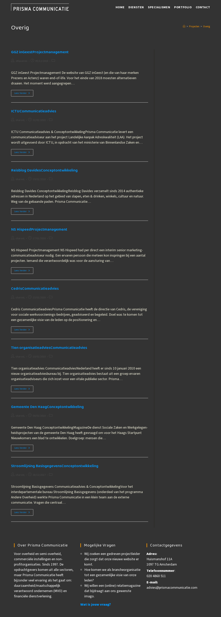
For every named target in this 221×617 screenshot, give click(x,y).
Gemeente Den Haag (47, 407)
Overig (206, 26)
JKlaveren (21, 61)
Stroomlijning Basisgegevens (54, 466)
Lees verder (23, 93)
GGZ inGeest (40, 52)
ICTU (33, 111)
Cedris (35, 288)
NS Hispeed (39, 229)
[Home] (184, 26)
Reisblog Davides (44, 170)
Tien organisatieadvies (49, 348)
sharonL (20, 120)
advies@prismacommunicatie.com (172, 587)
